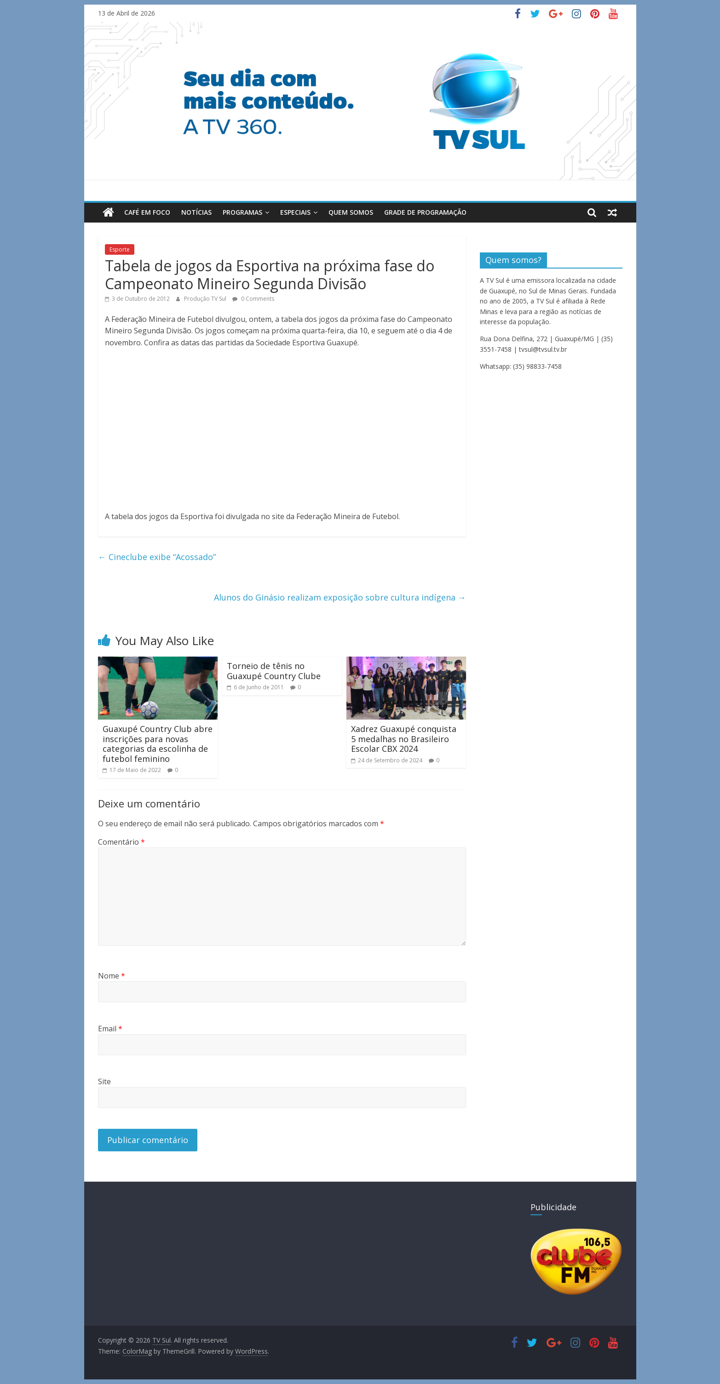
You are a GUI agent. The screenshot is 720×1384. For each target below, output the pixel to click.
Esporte (119, 249)
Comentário (121, 842)
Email (110, 1029)
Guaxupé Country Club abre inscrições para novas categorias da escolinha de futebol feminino (158, 743)
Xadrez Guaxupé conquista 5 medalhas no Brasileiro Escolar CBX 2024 (403, 738)
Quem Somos (350, 212)
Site (104, 1081)
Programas (242, 212)
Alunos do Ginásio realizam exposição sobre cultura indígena (340, 597)
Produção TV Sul (206, 299)
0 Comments (253, 299)
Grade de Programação (425, 212)
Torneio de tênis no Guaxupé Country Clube (274, 670)
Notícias (196, 212)
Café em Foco (147, 212)
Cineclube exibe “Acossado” (157, 556)
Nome (111, 976)
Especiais (295, 212)
